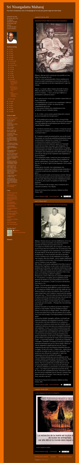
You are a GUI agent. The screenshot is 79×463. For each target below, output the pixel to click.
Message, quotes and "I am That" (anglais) (12, 214)
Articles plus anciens (65, 456)
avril (11, 75)
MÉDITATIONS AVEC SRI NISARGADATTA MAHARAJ (12, 199)
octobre (12, 63)
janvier (11, 98)
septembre (12, 65)
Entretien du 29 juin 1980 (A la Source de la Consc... (14, 83)
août (11, 67)
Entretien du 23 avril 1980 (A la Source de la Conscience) (51, 205)
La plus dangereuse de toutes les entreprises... (47, 393)
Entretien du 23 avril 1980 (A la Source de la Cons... (14, 88)
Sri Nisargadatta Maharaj (25, 7)
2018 (10, 101)
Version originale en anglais (43, 447)
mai (11, 73)
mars (11, 77)
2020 (10, 57)
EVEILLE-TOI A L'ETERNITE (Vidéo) (12, 195)
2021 (10, 55)
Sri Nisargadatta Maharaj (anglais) (11, 206)
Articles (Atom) (44, 459)
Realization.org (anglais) (10, 217)
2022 (10, 53)
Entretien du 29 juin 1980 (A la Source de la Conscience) (51, 21)
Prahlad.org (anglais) (12, 211)
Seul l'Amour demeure (12, 224)
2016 (10, 105)
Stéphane (17, 230)
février (11, 79)
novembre (12, 61)
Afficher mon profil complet (19, 232)
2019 (10, 59)
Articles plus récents (41, 456)
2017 (10, 103)
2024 (10, 51)
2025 (10, 49)
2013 (10, 107)
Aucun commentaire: (54, 196)
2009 (10, 111)
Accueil (53, 456)
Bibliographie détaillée (12, 117)
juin (11, 71)
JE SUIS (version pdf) (12, 192)
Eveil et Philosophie (11, 222)
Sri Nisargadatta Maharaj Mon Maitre (11, 203)
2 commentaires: (53, 451)
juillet (11, 69)
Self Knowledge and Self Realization (11, 186)
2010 (10, 109)
